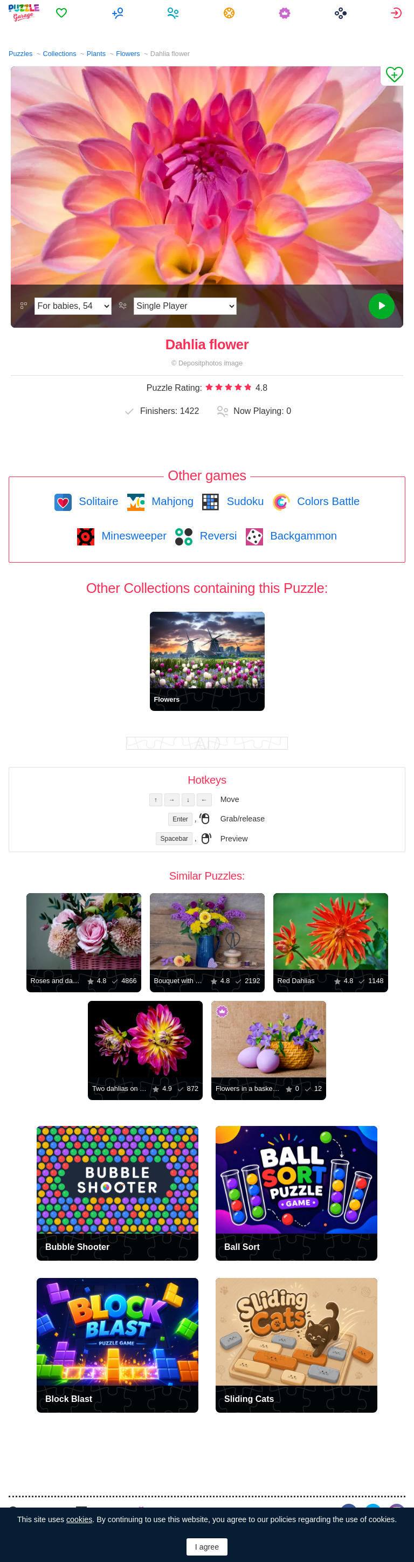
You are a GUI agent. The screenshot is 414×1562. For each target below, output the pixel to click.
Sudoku (244, 501)
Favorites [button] (65, 13)
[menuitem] (65, 13)
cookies (79, 1519)
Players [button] (176, 13)
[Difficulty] (73, 306)
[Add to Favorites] (392, 76)
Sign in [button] (397, 13)
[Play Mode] (185, 306)
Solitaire (97, 501)
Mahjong (171, 501)
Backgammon (302, 536)
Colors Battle (327, 501)
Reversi (217, 536)
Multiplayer (120, 13)
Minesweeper (133, 536)
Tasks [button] (231, 13)
